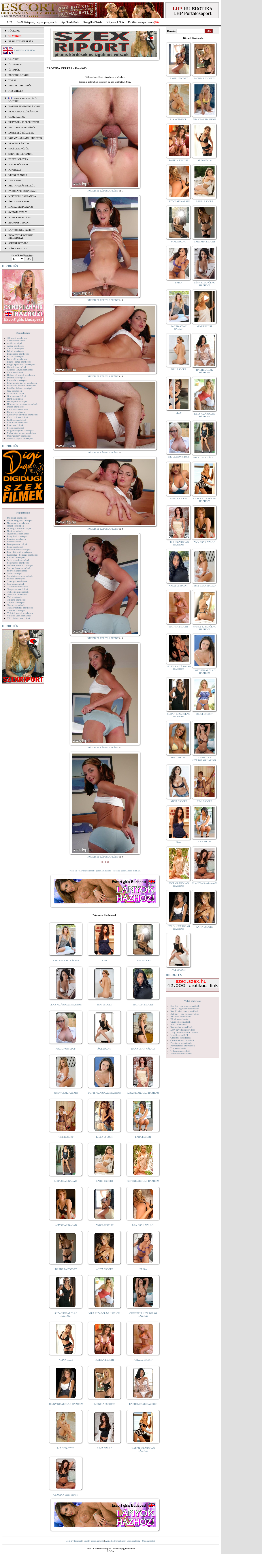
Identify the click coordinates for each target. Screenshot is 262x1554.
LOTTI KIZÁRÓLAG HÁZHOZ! (104, 1092)
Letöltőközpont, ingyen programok (37, 22)
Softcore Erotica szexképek (20, 565)
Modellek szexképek (17, 517)
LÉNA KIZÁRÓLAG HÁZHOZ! (66, 1004)
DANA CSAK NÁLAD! (143, 1048)
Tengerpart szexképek (17, 589)
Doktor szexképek (16, 377)
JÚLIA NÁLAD (104, 1448)
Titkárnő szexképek (16, 599)
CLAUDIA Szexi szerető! (66, 1494)
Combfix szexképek (16, 367)
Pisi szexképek (14, 541)
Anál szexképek (15, 343)
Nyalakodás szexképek (18, 533)
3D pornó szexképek (17, 338)
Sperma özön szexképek (18, 568)
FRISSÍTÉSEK (15, 90)
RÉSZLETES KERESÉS (20, 41)
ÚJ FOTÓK (14, 69)
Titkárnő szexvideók (180, 1051)
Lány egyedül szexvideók (182, 1029)
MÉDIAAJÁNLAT (17, 248)
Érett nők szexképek (17, 380)
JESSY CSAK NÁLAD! (66, 1092)
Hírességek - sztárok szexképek (22, 404)
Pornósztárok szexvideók (182, 1045)
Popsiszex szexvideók (181, 1043)
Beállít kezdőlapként (94, 1540)
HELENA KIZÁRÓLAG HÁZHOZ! (178, 667)
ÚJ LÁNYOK (15, 64)
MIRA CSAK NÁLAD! (65, 1181)
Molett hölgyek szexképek (20, 520)
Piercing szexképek (16, 539)
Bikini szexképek (15, 351)
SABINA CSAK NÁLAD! (66, 960)
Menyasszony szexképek (19, 435)
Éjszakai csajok (19, 201)
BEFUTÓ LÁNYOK (18, 75)
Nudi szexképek (15, 531)
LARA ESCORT (143, 1136)
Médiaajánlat (148, 1540)
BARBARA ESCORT (66, 1269)
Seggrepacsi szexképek (18, 560)
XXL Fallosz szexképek (18, 618)
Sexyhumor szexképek (18, 562)
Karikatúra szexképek (17, 409)
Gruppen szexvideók (180, 1021)
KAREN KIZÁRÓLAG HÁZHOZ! (143, 1449)
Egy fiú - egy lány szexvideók (185, 1006)
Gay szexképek (14, 390)
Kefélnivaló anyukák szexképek (22, 414)
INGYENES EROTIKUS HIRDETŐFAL (20, 236)
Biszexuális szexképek (18, 353)
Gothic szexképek (16, 393)
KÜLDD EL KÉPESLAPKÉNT (103, 190)
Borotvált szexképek (17, 359)
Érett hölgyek (18, 159)
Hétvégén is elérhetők (23, 122)
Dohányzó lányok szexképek (21, 375)
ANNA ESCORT (178, 801)
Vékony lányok (18, 143)
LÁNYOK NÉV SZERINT (21, 230)
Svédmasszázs (17, 212)
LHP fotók (15, 180)
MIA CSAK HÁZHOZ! (204, 119)
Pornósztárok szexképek (19, 549)
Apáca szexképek (15, 345)
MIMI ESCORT (204, 326)
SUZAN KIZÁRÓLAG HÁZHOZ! (66, 1314)
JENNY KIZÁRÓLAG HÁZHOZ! (66, 1404)
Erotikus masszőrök (22, 127)
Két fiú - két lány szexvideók (184, 1011)
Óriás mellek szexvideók (182, 1040)
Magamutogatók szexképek (20, 430)
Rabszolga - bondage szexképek (22, 554)
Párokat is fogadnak (22, 191)
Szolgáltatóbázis (92, 22)
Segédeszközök (18, 148)
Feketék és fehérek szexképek (21, 385)
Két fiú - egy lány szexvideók (184, 1008)
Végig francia (17, 175)
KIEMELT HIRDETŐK (20, 85)
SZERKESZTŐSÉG (18, 243)
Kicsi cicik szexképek (17, 417)
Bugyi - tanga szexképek (19, 361)
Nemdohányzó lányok (23, 111)
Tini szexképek (14, 597)
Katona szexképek (16, 412)
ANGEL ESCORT (104, 1225)
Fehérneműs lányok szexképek (22, 383)
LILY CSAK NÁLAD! (143, 1225)
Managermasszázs (20, 206)
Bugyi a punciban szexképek (21, 364)
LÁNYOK (13, 59)
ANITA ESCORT (104, 1269)
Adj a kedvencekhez (115, 1540)
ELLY (179, 412)
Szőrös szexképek (16, 584)
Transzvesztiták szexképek (20, 607)
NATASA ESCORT (143, 1360)
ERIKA (143, 1269)
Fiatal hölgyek (18, 164)
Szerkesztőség (133, 1540)
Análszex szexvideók (180, 1016)
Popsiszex (14, 169)
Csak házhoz (16, 116)
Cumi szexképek (15, 372)
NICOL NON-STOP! (66, 1048)
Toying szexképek (16, 605)
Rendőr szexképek (16, 557)
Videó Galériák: (192, 1000)
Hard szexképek (15, 398)
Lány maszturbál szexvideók (184, 1032)
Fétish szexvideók (179, 1019)
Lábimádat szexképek (17, 422)
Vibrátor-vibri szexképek (19, 615)
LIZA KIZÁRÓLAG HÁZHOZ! (143, 1092)
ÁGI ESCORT (105, 1048)
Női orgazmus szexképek (19, 528)
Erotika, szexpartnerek (141, 22)
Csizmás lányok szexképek (20, 369)
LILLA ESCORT (104, 1136)
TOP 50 (12, 80)
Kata (104, 960)
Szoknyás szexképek (17, 581)
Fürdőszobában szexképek (20, 388)
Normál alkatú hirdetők (25, 138)
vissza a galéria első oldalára (127, 870)
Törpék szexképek (16, 602)
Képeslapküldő (115, 22)
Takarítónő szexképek (17, 586)
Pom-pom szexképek (17, 544)
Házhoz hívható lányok (24, 106)
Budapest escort (19, 222)
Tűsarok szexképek (16, 610)
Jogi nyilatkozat (74, 1540)
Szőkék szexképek (16, 578)
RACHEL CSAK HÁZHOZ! (143, 1404)
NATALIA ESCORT (143, 1004)
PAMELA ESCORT (104, 1360)
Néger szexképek (15, 525)
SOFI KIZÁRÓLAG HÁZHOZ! (143, 1181)
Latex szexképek (15, 425)
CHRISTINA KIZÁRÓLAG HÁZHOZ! (143, 1314)
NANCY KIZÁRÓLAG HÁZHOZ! (204, 628)
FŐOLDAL (14, 30)
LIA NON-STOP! (65, 1448)
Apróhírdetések (70, 22)
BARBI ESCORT (104, 1181)
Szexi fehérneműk (20, 154)
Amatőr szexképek (16, 340)
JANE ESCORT (143, 960)
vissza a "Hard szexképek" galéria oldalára (90, 870)
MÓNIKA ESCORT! (104, 1404)
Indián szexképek (15, 406)
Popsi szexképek (15, 546)
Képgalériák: (23, 332)
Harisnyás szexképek (17, 401)
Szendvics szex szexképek (19, 576)
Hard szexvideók (178, 1024)
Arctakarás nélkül (21, 185)
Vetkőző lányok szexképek (20, 613)
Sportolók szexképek (17, 570)
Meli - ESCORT (179, 757)
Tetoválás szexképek (17, 594)
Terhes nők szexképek (17, 591)
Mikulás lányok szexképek (20, 438)
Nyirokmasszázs (19, 217)
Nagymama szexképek (18, 523)
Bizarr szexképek (15, 356)
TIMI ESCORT (65, 1136)
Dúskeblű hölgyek (21, 132)
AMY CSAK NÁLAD (66, 1225)
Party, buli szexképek (17, 536)
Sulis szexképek (15, 573)
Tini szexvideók (178, 1048)
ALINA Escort (66, 1360)
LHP (9, 22)
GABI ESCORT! (178, 498)
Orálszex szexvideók (180, 1037)
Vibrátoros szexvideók (181, 1053)
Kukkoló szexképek (16, 420)
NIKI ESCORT (104, 1004)
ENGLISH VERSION (24, 50)
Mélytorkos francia (22, 196)
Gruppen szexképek (16, 396)
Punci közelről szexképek (19, 552)
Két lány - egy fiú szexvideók (184, 1013)
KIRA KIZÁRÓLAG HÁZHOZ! (105, 1313)
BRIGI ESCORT (204, 714)
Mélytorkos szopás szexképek (21, 433)
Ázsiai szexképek (15, 348)
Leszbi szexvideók (179, 1035)
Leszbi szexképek (15, 427)
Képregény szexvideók (181, 1027)
